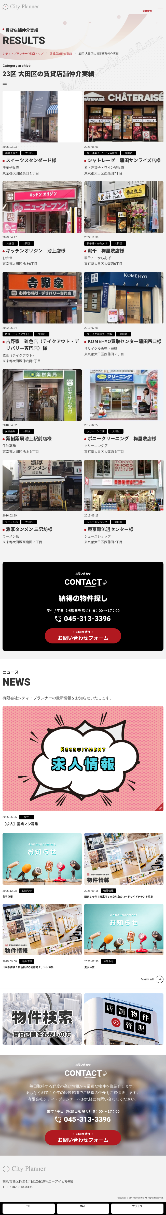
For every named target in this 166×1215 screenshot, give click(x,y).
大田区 (29, 153)
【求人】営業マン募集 (20, 832)
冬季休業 (8, 906)
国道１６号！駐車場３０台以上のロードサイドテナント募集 (118, 906)
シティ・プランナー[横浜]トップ (23, 53)
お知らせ (27, 900)
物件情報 (108, 900)
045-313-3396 (87, 631)
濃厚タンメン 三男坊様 (29, 534)
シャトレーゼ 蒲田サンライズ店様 (124, 160)
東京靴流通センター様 (110, 534)
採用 (26, 826)
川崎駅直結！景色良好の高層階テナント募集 (28, 976)
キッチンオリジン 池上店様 (35, 255)
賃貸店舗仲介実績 (61, 53)
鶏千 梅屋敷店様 (106, 255)
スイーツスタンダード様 (31, 160)
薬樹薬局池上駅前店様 (29, 443)
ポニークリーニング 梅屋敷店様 (122, 443)
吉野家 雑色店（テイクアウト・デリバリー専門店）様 (42, 349)
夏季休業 (89, 976)
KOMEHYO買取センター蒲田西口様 (124, 346)
